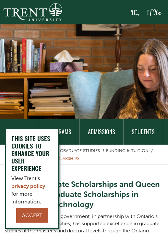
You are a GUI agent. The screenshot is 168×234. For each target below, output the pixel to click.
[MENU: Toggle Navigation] (154, 12)
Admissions (101, 131)
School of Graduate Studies (67, 150)
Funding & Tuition (127, 150)
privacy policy (28, 186)
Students (143, 131)
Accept (32, 215)
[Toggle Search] (135, 12)
